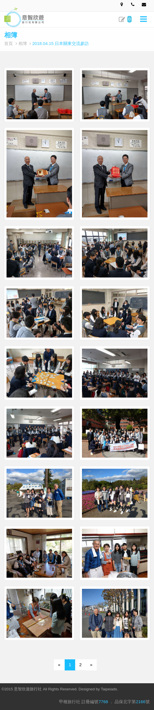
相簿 (22, 43)
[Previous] (59, 664)
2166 (140, 701)
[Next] (91, 664)
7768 (103, 701)
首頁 (8, 43)
